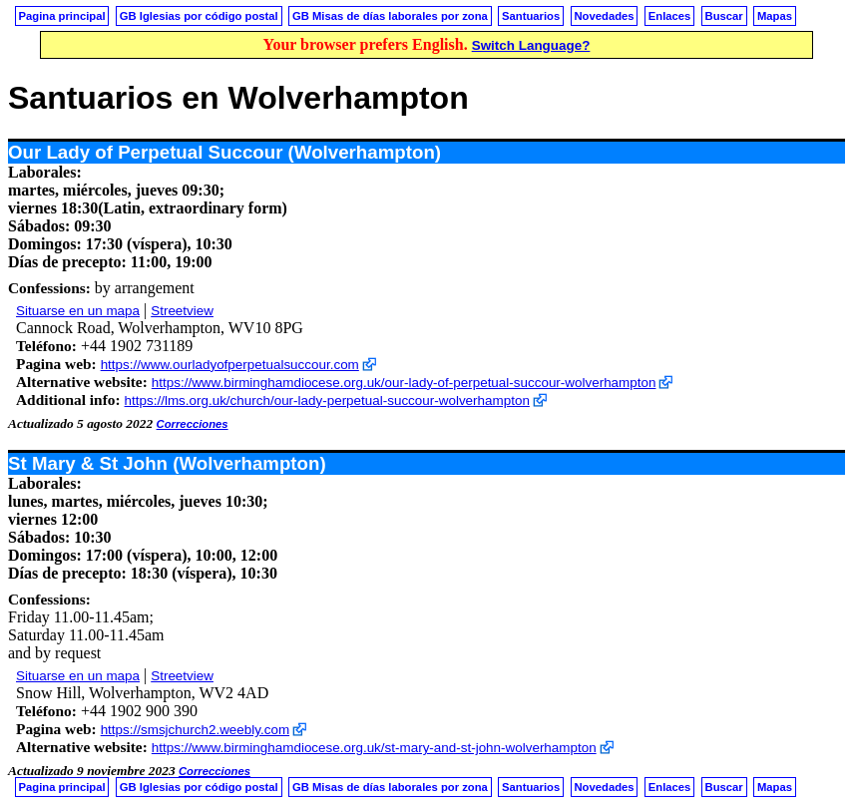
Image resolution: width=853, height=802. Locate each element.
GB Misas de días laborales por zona (390, 16)
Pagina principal (62, 16)
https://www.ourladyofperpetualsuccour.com (230, 364)
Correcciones (192, 424)
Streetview (182, 310)
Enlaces (669, 16)
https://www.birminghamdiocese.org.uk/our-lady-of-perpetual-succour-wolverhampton (404, 382)
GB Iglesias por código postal (199, 16)
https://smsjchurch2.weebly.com (195, 729)
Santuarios (531, 16)
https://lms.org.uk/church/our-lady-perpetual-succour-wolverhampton (327, 400)
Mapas (774, 16)
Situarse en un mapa (78, 310)
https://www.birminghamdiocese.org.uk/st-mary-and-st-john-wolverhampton (374, 747)
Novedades (604, 16)
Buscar (724, 16)
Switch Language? (531, 45)
